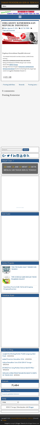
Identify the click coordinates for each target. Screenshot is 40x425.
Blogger (31, 407)
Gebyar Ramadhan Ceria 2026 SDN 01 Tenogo (16, 362)
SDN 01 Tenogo (13, 64)
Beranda (21, 84)
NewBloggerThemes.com (32, 423)
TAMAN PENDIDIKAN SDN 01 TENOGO (20, 2)
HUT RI (23, 28)
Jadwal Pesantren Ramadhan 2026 (13, 359)
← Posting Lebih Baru (8, 84)
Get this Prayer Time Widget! (20, 207)
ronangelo (12, 423)
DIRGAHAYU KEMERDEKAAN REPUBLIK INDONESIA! (18, 24)
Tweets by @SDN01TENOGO (10, 394)
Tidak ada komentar (8, 30)
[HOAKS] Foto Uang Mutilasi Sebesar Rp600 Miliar (18, 368)
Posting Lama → (33, 84)
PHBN (27, 28)
